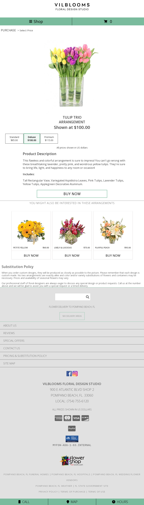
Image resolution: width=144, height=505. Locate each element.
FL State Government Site (91, 485)
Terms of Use (96, 491)
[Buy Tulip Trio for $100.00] (72, 194)
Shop (36, 21)
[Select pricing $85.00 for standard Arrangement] (14, 138)
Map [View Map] (72, 502)
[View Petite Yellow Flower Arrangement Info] (31, 229)
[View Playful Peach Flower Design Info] (113, 228)
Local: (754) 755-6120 (72, 401)
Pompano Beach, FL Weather (54, 485)
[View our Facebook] (69, 375)
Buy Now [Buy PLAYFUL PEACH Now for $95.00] (113, 255)
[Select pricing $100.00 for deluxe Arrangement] (32, 138)
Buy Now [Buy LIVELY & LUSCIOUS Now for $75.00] (72, 255)
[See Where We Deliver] (72, 315)
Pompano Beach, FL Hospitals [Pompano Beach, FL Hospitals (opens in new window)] (71, 474)
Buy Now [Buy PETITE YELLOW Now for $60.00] (31, 255)
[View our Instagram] (75, 375)
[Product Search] (73, 297)
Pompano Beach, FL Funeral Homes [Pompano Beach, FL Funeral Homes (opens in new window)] (26, 474)
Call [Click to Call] (24, 502)
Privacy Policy (48, 491)
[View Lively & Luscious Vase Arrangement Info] (72, 229)
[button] (72, 439)
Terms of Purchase (73, 491)
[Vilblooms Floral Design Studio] (72, 12)
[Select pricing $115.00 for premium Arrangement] (49, 138)
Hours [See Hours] (120, 502)
